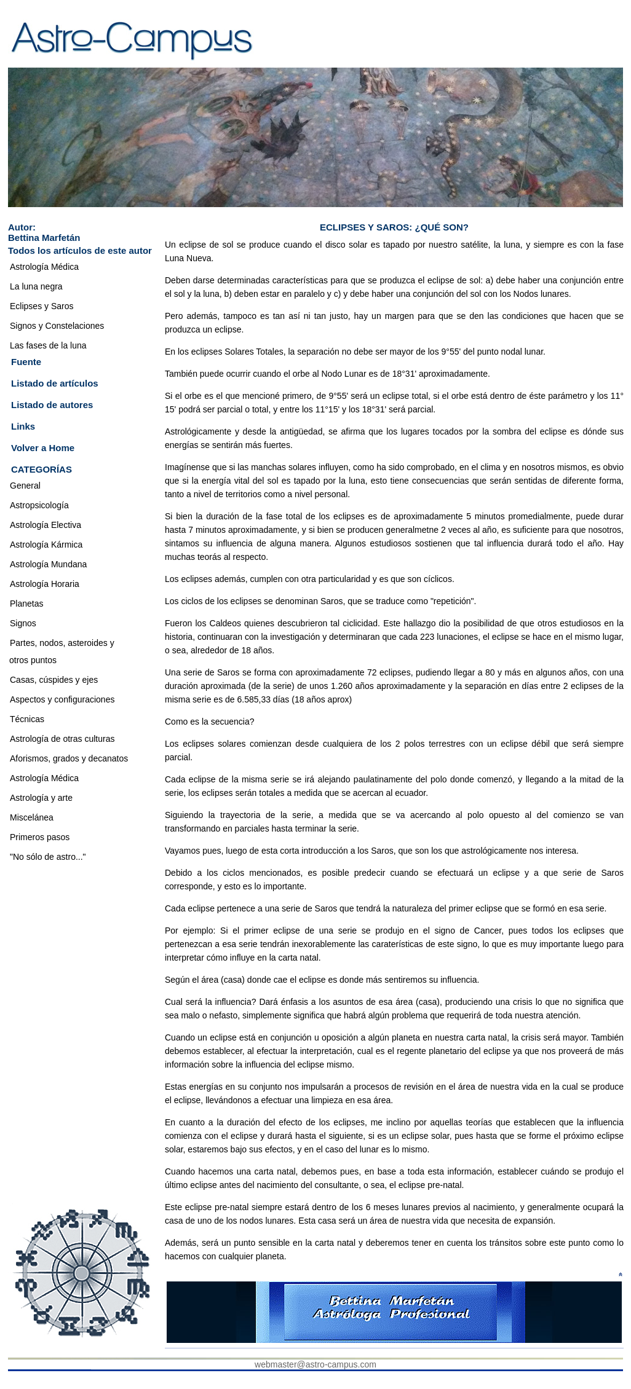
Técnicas (27, 719)
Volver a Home (42, 448)
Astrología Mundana (48, 564)
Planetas (26, 603)
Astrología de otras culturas (62, 739)
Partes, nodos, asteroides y (62, 643)
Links (23, 426)
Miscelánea (32, 817)
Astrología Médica (44, 267)
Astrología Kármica (46, 544)
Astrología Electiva (45, 525)
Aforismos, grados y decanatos (69, 758)
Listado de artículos (54, 383)
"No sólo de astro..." (48, 857)
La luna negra (36, 286)
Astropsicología (39, 505)
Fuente (26, 361)
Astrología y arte (41, 798)
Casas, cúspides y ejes (54, 680)
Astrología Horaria (44, 584)
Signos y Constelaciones (57, 326)
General (25, 485)
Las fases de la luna (48, 345)
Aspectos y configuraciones (62, 699)
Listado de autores (52, 404)
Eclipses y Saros (41, 306)
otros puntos (33, 660)
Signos (23, 623)
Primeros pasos (39, 837)
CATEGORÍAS (41, 469)
